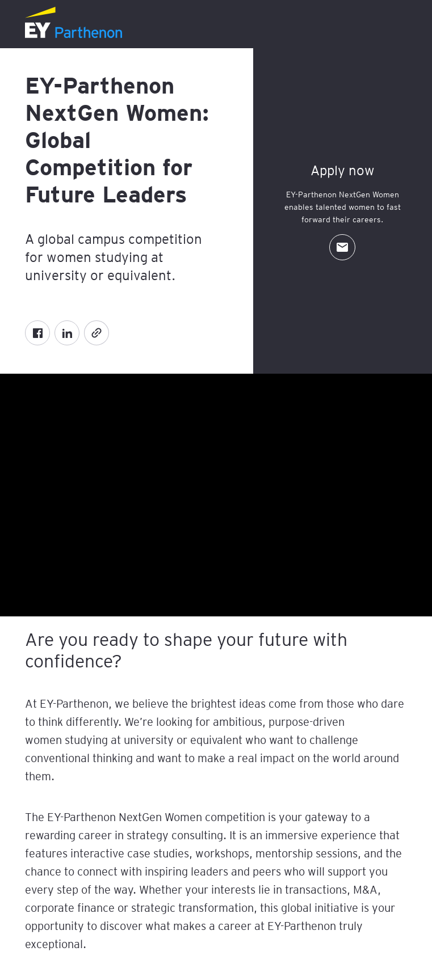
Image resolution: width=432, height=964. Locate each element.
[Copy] (96, 332)
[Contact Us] (342, 247)
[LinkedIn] (66, 332)
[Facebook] (37, 332)
